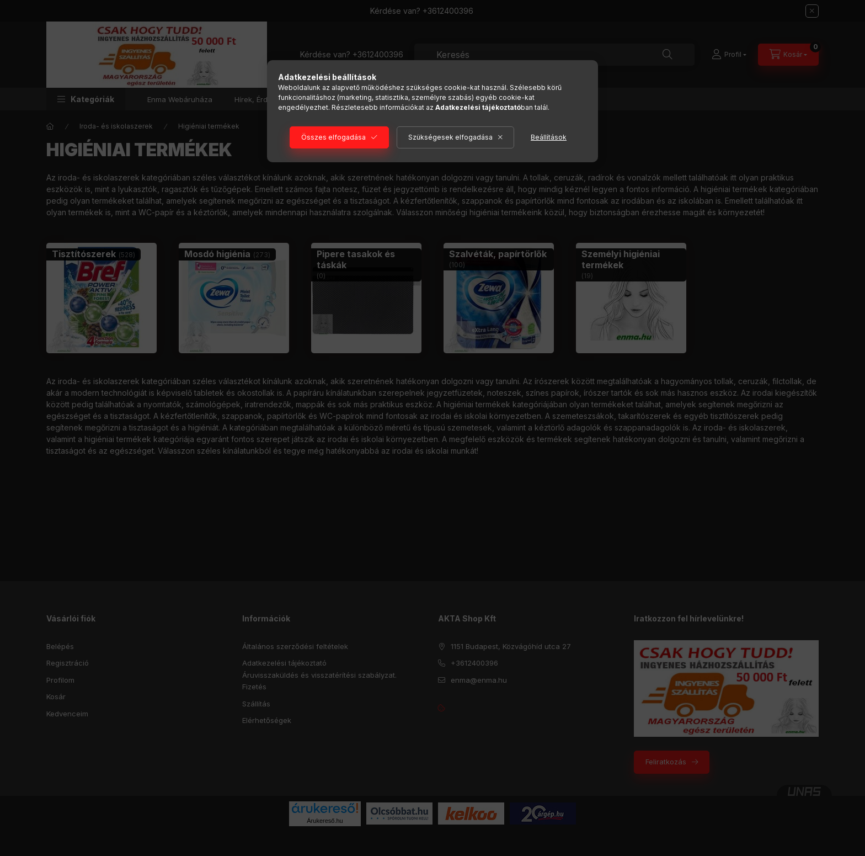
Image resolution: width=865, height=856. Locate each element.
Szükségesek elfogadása (450, 137)
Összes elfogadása (333, 137)
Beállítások (549, 137)
